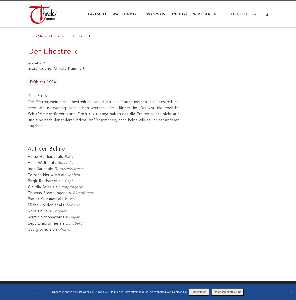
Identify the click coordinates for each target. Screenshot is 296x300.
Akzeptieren (199, 291)
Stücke (43, 36)
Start (31, 36)
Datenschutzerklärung (227, 291)
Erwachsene (59, 36)
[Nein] (290, 292)
